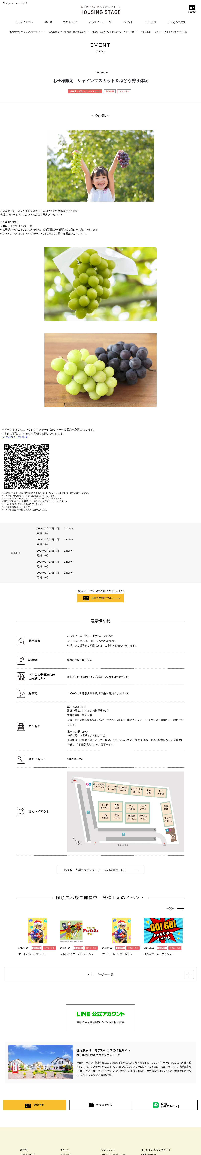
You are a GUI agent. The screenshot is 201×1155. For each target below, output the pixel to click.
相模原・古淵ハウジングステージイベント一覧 (113, 32)
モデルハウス (70, 22)
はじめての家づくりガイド (156, 1151)
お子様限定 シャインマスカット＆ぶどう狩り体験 (164, 32)
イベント (128, 22)
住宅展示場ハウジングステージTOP (26, 32)
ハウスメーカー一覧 (100, 22)
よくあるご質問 (176, 22)
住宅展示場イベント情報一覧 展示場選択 (67, 32)
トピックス (150, 22)
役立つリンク (108, 1151)
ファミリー (124, 91)
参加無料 (110, 91)
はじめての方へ (24, 22)
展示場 (48, 22)
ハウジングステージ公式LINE (15, 437)
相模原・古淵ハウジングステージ (85, 91)
